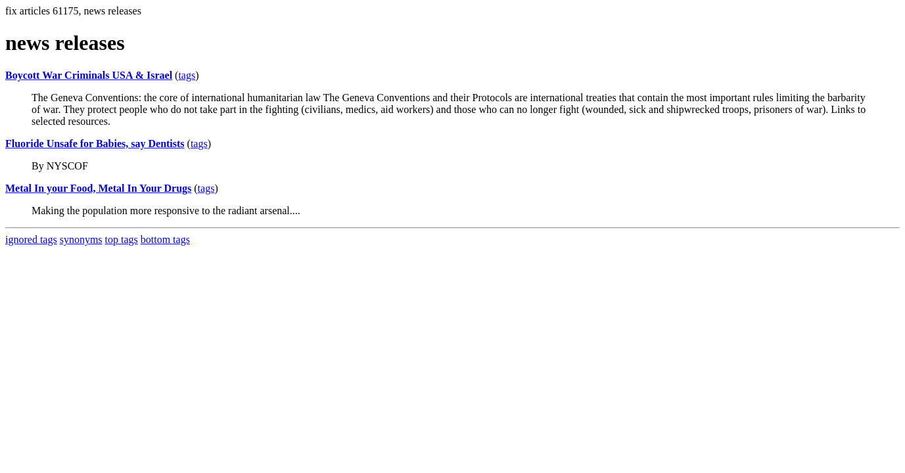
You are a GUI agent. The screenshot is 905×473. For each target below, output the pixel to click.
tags (186, 75)
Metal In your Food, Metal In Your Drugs (98, 188)
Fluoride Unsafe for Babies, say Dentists (95, 143)
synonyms (81, 239)
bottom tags (165, 239)
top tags (121, 239)
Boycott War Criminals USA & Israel (88, 75)
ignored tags (31, 239)
